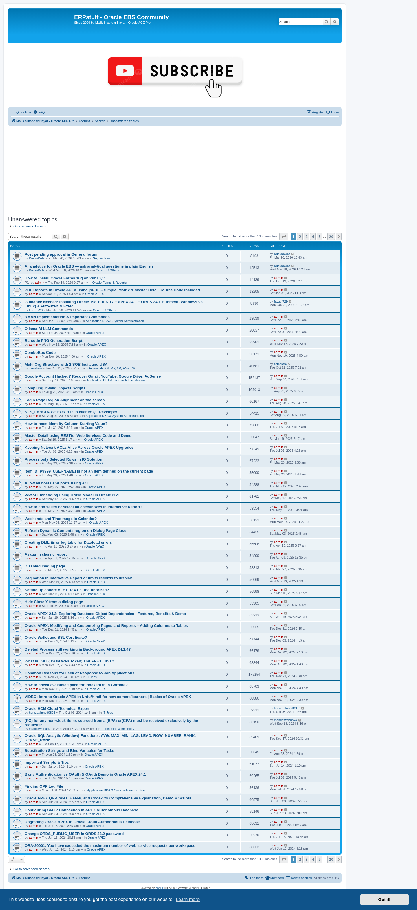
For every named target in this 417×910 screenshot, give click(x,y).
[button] (283, 236)
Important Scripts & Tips (47, 762)
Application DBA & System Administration (115, 321)
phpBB (160, 888)
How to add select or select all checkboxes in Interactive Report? (83, 507)
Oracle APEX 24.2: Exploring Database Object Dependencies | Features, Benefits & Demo (105, 613)
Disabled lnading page (45, 566)
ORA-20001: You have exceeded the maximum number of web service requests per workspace (110, 845)
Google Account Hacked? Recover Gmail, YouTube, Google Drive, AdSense (93, 376)
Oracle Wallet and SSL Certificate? (56, 637)
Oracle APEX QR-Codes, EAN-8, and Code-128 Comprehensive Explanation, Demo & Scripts (108, 798)
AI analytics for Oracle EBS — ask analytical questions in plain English (89, 266)
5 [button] (320, 236)
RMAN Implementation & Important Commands (67, 317)
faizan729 (36, 310)
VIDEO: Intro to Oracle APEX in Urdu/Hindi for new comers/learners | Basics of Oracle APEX (108, 697)
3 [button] (307, 236)
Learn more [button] (188, 899)
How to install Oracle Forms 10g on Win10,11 (65, 278)
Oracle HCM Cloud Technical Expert (57, 708)
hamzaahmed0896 (42, 712)
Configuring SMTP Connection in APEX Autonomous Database (81, 810)
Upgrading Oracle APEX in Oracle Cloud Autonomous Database (82, 822)
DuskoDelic (37, 258)
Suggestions (102, 258)
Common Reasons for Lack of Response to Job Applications (79, 673)
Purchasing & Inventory (117, 728)
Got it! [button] (384, 899)
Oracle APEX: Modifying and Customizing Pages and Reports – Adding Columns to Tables (106, 625)
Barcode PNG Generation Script (53, 340)
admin (39, 282)
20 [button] (331, 236)
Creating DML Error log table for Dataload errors (68, 542)
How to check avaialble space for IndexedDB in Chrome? (76, 685)
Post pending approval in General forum (61, 254)
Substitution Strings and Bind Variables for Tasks (69, 750)
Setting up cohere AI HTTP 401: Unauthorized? (67, 590)
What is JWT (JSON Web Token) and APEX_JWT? (69, 661)
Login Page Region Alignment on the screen (65, 400)
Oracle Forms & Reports (109, 282)
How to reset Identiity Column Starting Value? (66, 424)
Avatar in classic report (46, 554)
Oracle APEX (94, 294)
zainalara (35, 368)
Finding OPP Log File (44, 786)
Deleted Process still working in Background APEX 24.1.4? (78, 649)
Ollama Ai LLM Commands (49, 329)
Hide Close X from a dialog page (54, 602)
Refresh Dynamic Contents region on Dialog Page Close (75, 530)
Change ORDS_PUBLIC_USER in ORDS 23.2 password (74, 834)
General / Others (107, 270)
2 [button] (300, 236)
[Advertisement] (175, 171)
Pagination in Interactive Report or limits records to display (78, 578)
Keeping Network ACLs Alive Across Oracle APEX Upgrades (79, 447)
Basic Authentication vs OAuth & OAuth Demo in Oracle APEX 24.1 (85, 774)
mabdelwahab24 (40, 728)
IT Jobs (91, 677)
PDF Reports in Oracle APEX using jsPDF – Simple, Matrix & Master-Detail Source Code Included (112, 290)
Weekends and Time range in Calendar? (61, 519)
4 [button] (313, 236)
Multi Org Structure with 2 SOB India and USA (66, 364)
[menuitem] (39, 112)
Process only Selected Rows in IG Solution (63, 459)
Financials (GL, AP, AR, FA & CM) (113, 368)
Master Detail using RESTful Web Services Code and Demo (78, 435)
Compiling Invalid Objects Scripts (55, 388)
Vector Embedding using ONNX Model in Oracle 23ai (72, 495)
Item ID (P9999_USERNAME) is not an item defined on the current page (89, 471)
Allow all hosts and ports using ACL (57, 483)
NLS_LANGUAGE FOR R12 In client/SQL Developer (71, 412)
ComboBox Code (40, 352)
